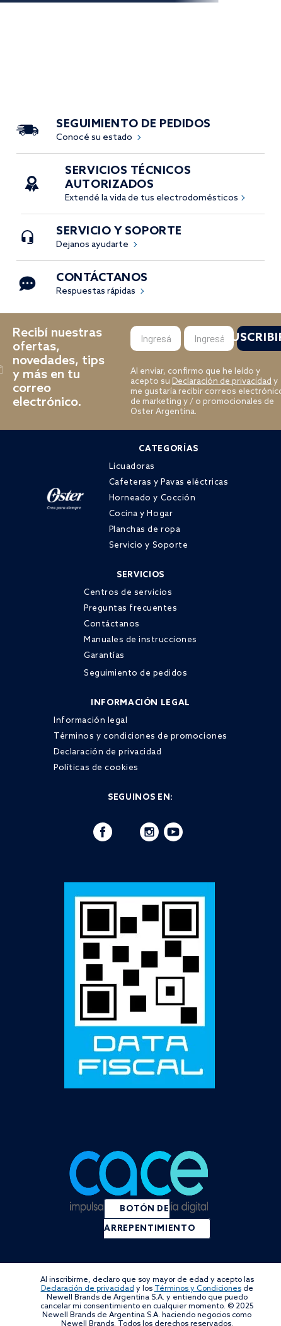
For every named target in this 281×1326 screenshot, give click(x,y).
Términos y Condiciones (197, 1288)
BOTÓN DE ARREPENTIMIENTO (149, 1218)
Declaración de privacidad (222, 381)
